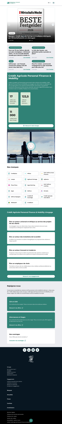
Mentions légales (11, 412)
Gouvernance (10, 373)
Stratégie (9, 370)
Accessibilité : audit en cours (13, 420)
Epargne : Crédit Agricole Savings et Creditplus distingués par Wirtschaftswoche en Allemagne (29, 37)
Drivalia (46, 191)
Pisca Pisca (14, 185)
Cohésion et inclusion (12, 383)
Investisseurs (10, 407)
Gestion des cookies (11, 418)
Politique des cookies (12, 416)
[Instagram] (33, 350)
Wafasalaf (14, 202)
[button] (29, 40)
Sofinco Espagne (15, 196)
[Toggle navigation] (53, 2)
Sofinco (29, 191)
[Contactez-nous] (24, 350)
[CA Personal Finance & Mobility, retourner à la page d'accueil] (13, 2)
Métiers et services (11, 372)
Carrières (9, 403)
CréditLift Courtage (30, 196)
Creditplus (14, 173)
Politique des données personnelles (15, 414)
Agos (12, 191)
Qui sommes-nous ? (11, 369)
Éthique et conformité (12, 384)
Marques (9, 390)
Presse (9, 399)
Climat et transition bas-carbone (14, 381)
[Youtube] (37, 350)
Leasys (13, 179)
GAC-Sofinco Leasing (47, 185)
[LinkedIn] (29, 350)
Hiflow (29, 173)
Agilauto (46, 179)
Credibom (30, 202)
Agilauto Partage (32, 179)
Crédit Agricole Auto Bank (48, 196)
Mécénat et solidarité (12, 375)
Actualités (10, 394)
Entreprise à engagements (13, 386)
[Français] (49, 2)
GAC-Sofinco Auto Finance (49, 173)
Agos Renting (31, 185)
